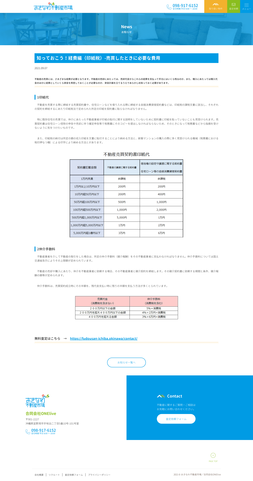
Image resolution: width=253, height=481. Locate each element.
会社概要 (39, 474)
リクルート (54, 474)
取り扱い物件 (216, 8)
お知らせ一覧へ (126, 362)
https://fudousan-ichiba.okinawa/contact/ (103, 338)
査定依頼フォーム (171, 419)
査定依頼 (233, 8)
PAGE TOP (213, 461)
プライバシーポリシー (99, 474)
